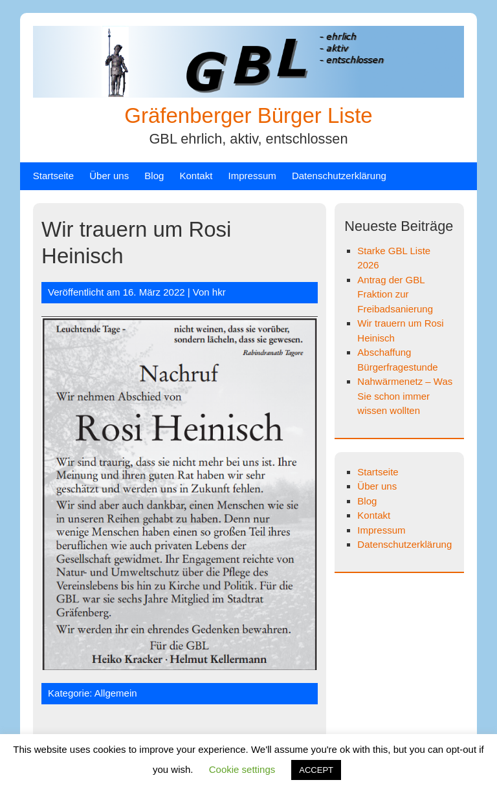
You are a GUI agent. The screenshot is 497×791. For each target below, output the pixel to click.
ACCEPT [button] (316, 770)
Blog (154, 175)
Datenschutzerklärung (339, 175)
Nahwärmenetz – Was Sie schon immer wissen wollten (404, 396)
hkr (219, 292)
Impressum (252, 175)
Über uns (109, 175)
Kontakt (196, 175)
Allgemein (115, 693)
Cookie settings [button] (242, 769)
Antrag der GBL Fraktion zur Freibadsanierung (395, 294)
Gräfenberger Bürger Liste (248, 115)
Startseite (53, 175)
